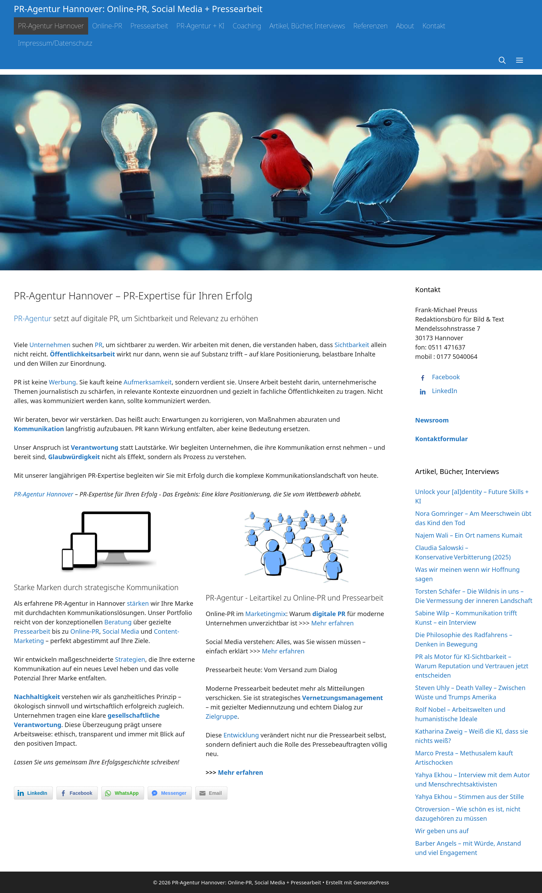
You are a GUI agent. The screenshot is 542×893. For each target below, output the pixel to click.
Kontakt (433, 25)
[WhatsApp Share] (122, 793)
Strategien (130, 659)
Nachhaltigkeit (37, 696)
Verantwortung (94, 447)
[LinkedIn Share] (33, 793)
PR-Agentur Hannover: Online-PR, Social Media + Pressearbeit (138, 9)
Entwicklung (241, 735)
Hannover (59, 494)
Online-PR (107, 25)
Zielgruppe (221, 716)
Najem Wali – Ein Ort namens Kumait (468, 535)
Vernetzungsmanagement (342, 698)
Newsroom (432, 420)
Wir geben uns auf (442, 831)
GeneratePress (371, 882)
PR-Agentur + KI (200, 25)
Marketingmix (265, 614)
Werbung (62, 382)
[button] (519, 60)
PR (98, 345)
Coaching (247, 25)
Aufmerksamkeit (147, 382)
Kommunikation (39, 429)
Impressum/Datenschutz (55, 43)
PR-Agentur (33, 318)
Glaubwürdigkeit (74, 457)
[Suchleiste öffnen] (502, 60)
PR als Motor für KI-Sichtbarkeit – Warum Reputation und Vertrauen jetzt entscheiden (472, 665)
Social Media (121, 631)
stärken (138, 603)
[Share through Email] (211, 793)
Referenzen (370, 25)
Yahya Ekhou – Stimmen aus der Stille (469, 796)
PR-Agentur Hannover (51, 25)
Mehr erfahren (332, 623)
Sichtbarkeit (352, 345)
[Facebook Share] (77, 793)
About (405, 25)
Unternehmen (50, 345)
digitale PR (329, 614)
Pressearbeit (149, 25)
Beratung (118, 622)
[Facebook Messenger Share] (170, 793)
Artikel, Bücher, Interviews (307, 25)
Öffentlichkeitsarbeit (82, 354)
